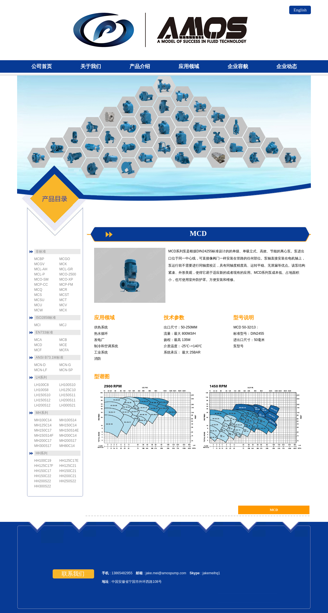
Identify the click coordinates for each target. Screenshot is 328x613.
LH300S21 (67, 405)
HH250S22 (67, 481)
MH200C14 (68, 436)
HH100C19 (42, 461)
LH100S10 (67, 385)
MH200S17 (67, 441)
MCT (128, 107)
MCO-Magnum (200, 127)
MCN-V (236, 127)
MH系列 (42, 413)
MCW (254, 137)
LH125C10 (67, 390)
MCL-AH (182, 158)
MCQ (290, 158)
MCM (218, 158)
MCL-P (164, 148)
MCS (218, 137)
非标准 (41, 252)
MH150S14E (69, 430)
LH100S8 (41, 390)
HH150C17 (42, 471)
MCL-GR (146, 137)
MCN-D (218, 117)
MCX (272, 148)
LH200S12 (42, 405)
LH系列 (41, 377)
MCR (254, 158)
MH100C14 (43, 420)
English (300, 10)
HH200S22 (42, 481)
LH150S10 (42, 395)
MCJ (128, 148)
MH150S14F (43, 436)
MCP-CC (110, 158)
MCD (74, 137)
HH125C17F (43, 466)
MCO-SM (182, 117)
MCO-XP (164, 107)
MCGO (110, 117)
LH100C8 (41, 385)
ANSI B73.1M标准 (49, 357)
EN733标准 (44, 332)
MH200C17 (43, 441)
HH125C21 (67, 466)
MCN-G (164, 86)
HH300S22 (42, 486)
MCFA (92, 148)
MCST (164, 127)
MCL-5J (200, 148)
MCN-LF (200, 107)
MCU (146, 117)
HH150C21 (67, 471)
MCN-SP (182, 96)
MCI (110, 137)
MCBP (92, 168)
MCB (56, 148)
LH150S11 (67, 395)
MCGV (128, 127)
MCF (74, 158)
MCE (92, 127)
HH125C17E (68, 461)
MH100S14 (67, 420)
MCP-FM (146, 158)
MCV (236, 148)
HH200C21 (67, 476)
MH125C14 (43, 425)
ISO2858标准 (46, 318)
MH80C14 (67, 446)
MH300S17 (42, 446)
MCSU (182, 137)
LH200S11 (67, 400)
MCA (38, 158)
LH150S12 (42, 400)
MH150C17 (43, 430)
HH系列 (41, 453)
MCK (128, 168)
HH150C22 (42, 476)
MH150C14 (68, 425)
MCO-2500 (146, 96)
